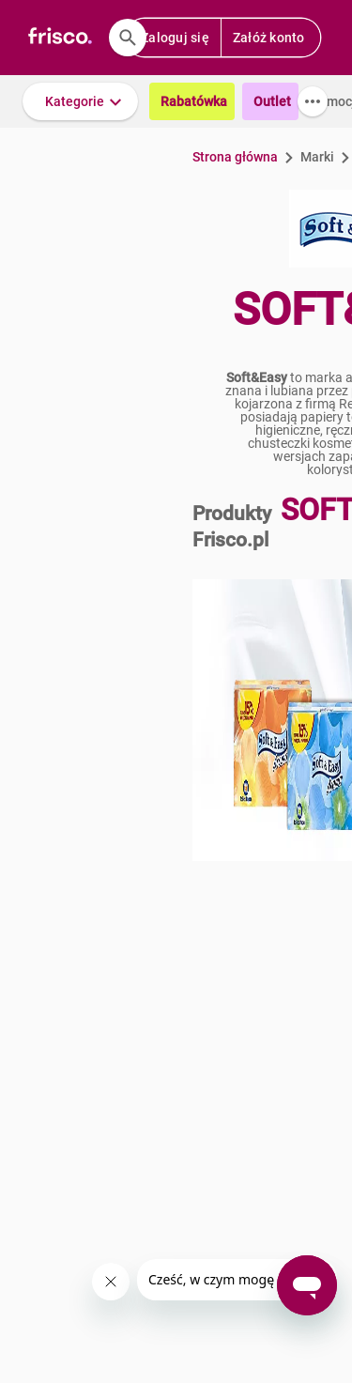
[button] (80, 101)
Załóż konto (269, 37)
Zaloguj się (175, 37)
